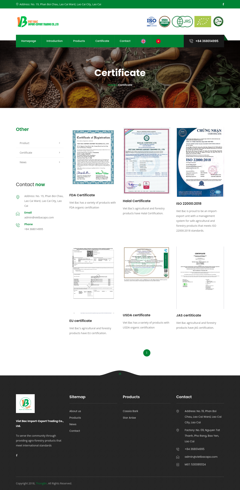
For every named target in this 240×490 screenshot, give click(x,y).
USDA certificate (136, 315)
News (23, 162)
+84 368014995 (203, 41)
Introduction (54, 41)
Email (28, 212)
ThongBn (41, 483)
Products (79, 41)
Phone (28, 224)
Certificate (102, 41)
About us (75, 411)
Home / (113, 85)
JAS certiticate (188, 315)
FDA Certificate (82, 195)
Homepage (28, 41)
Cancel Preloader (222, 9)
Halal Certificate (137, 201)
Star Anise (129, 418)
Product (24, 143)
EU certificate (80, 320)
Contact (125, 41)
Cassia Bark (130, 411)
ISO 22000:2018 (189, 203)
